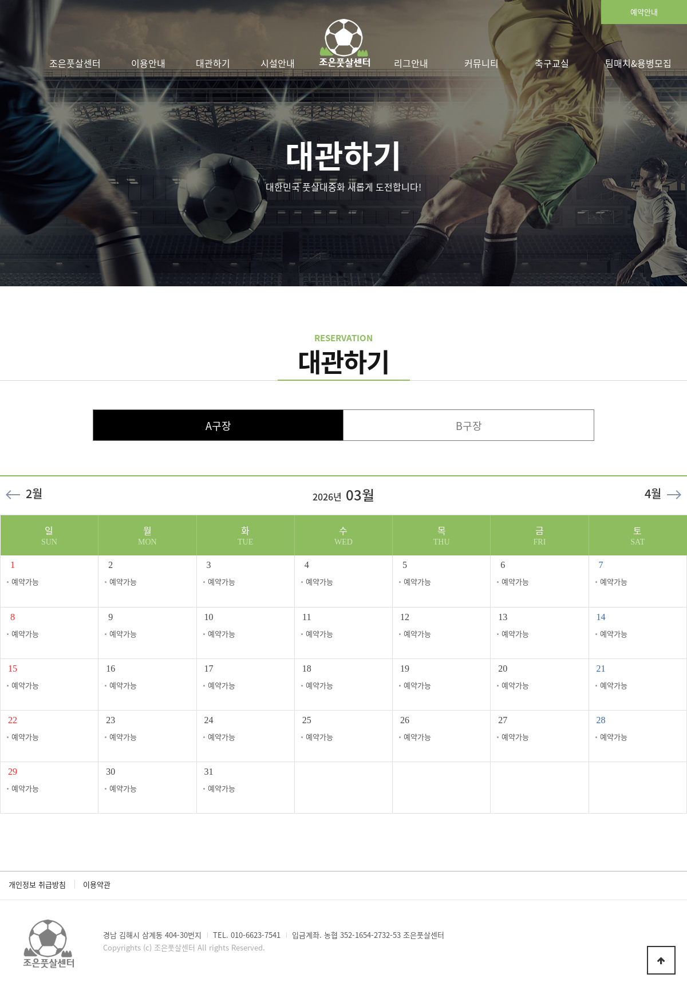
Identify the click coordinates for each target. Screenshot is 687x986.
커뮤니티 (481, 63)
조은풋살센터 (75, 63)
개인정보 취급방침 (37, 884)
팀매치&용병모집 (638, 63)
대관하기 (213, 63)
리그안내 (411, 63)
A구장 (218, 425)
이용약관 (96, 884)
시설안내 (277, 63)
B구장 (469, 425)
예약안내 (644, 11)
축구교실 (552, 63)
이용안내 (148, 63)
